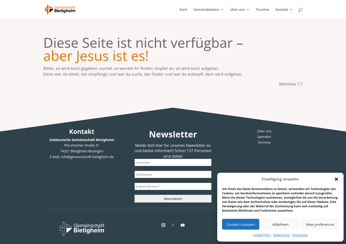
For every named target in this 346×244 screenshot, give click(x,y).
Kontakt (281, 10)
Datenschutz (281, 235)
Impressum (300, 235)
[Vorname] (173, 162)
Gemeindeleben (206, 10)
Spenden (264, 136)
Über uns (237, 10)
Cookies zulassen (240, 224)
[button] (336, 179)
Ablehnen (280, 224)
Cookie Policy (262, 235)
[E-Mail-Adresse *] (173, 186)
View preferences (320, 224)
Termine (262, 10)
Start (183, 10)
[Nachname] (173, 174)
